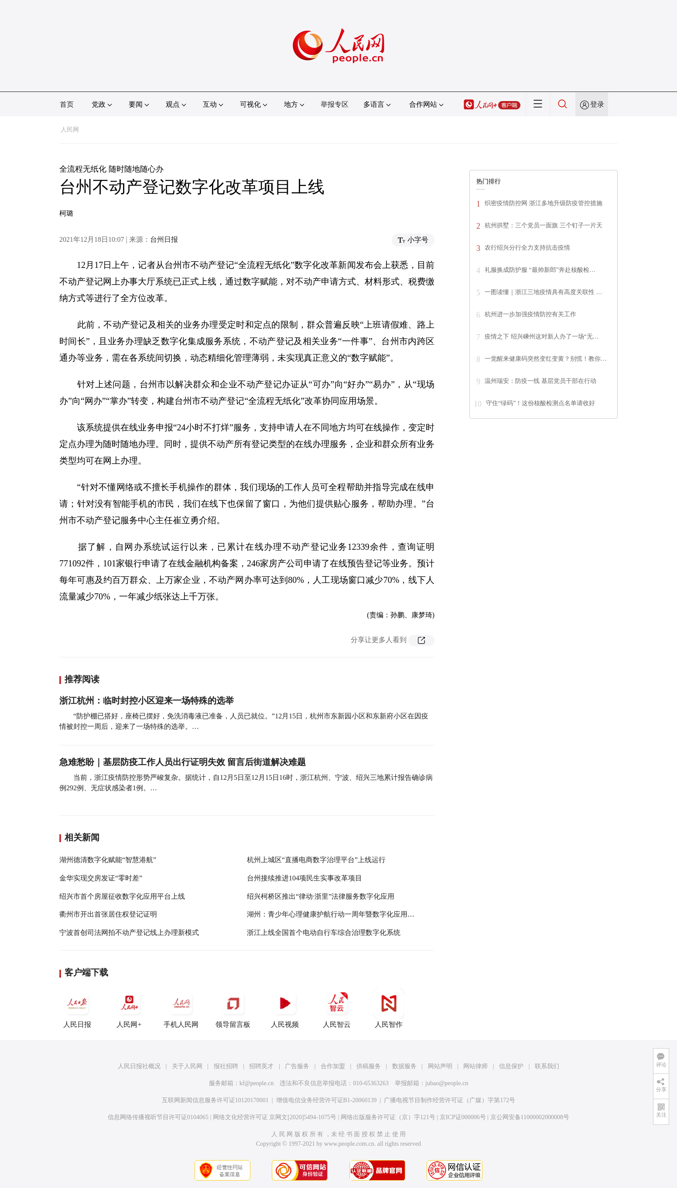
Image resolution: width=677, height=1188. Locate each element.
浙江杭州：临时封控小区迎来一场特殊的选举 (146, 700)
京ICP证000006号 (463, 1117)
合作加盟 (333, 1066)
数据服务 (404, 1066)
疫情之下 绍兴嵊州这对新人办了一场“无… (542, 336)
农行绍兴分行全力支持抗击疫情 (527, 247)
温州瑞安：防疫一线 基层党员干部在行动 (540, 381)
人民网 (70, 129)
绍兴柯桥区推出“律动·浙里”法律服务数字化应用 (320, 896)
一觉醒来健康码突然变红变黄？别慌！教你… (546, 358)
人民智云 (336, 1008)
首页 (67, 104)
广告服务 (297, 1066)
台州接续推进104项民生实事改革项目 (304, 878)
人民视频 (285, 1008)
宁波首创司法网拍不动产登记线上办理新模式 (129, 932)
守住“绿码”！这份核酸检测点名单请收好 (540, 403)
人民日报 (77, 1008)
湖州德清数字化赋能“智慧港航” (107, 859)
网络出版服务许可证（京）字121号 (388, 1117)
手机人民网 (181, 1008)
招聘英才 (261, 1066)
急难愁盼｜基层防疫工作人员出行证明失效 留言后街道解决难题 (182, 762)
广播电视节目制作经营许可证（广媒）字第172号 (449, 1100)
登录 (597, 104)
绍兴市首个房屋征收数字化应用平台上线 (122, 896)
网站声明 (440, 1066)
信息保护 (511, 1066)
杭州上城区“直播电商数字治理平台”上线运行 (316, 859)
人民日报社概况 (139, 1066)
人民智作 (388, 1008)
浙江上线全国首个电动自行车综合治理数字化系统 (323, 932)
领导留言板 (232, 1008)
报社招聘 (226, 1066)
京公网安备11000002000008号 (529, 1117)
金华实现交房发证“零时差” (100, 878)
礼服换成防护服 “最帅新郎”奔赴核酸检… (540, 270)
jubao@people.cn (446, 1083)
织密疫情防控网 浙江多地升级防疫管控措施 (543, 203)
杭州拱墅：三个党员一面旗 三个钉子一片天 (543, 225)
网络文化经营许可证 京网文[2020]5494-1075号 (275, 1117)
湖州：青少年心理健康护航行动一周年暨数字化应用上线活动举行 (348, 914)
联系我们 (547, 1066)
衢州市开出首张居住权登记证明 (108, 914)
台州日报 (164, 239)
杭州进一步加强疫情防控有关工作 (530, 314)
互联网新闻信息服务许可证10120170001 (215, 1100)
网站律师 (475, 1066)
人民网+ (129, 1008)
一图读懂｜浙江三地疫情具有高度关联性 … (543, 292)
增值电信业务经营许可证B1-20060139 (326, 1100)
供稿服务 (368, 1066)
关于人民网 (187, 1066)
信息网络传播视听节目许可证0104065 (158, 1117)
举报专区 (335, 104)
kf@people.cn (256, 1083)
